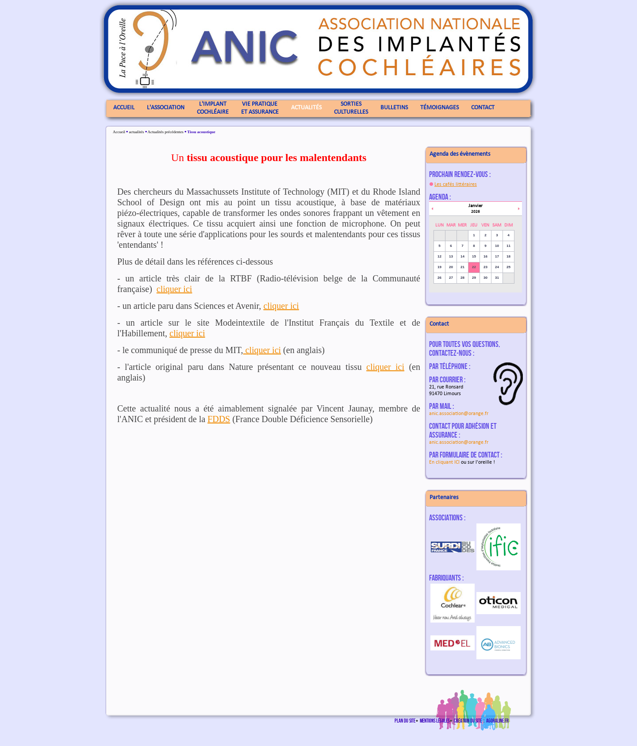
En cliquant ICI (444, 462)
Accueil (119, 132)
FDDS (218, 419)
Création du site (468, 720)
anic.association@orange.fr (458, 413)
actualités (136, 132)
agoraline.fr (497, 720)
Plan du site (405, 720)
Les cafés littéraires (455, 184)
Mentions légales (434, 720)
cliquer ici (174, 289)
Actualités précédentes (165, 132)
